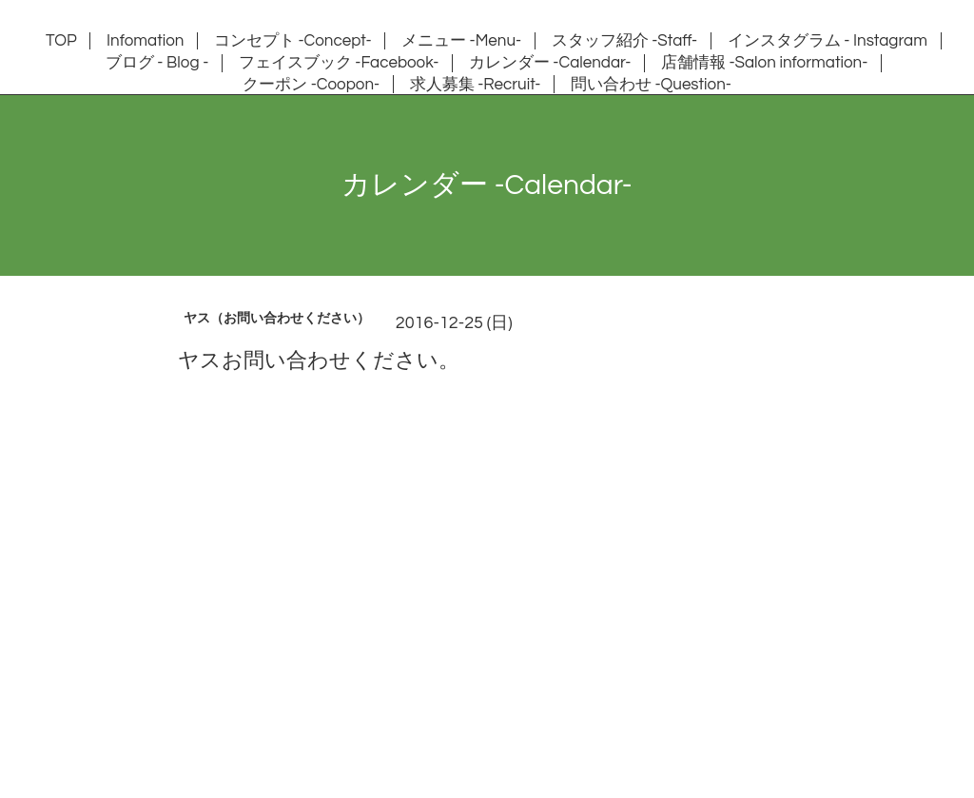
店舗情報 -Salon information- (764, 62)
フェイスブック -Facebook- (339, 62)
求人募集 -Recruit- (475, 84)
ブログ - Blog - (157, 62)
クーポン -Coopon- (311, 84)
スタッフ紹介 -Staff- (625, 40)
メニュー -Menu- (461, 40)
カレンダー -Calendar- (550, 62)
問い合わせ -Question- (651, 84)
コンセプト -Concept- (293, 40)
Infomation (145, 40)
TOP (61, 40)
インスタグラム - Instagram (827, 40)
